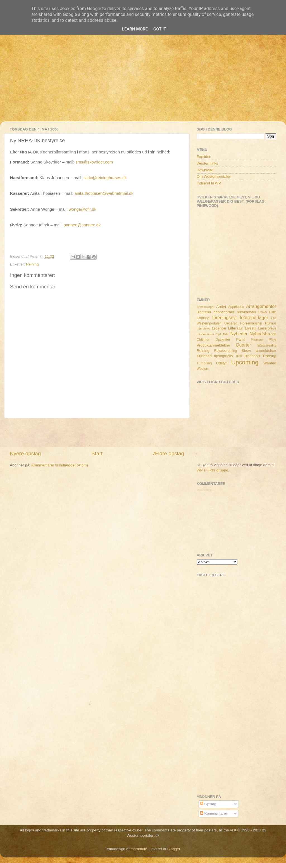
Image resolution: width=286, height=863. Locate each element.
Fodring (203, 318)
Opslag (208, 804)
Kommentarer (213, 813)
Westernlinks (207, 163)
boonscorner (223, 312)
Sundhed (204, 356)
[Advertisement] (143, 82)
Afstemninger (205, 307)
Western (203, 369)
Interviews (203, 328)
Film (273, 312)
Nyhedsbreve (263, 333)
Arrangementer (261, 306)
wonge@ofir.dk (82, 209)
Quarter (243, 344)
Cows (262, 312)
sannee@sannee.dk (82, 225)
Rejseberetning (225, 351)
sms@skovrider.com (94, 162)
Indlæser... (205, 490)
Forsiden (204, 157)
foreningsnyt (224, 317)
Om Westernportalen (214, 176)
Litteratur (235, 328)
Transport (252, 356)
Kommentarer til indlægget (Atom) (59, 465)
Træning (269, 356)
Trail (238, 356)
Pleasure (257, 339)
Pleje (272, 340)
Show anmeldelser (259, 350)
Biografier (204, 312)
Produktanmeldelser (213, 345)
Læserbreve (267, 328)
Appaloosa (236, 307)
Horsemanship (251, 323)
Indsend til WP (209, 183)
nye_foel (222, 334)
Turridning (204, 363)
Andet (221, 307)
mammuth (138, 849)
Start (97, 453)
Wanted (269, 363)
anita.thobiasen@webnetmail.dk (104, 193)
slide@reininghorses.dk (105, 178)
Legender (219, 328)
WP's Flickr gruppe (212, 470)
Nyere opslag (25, 453)
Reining (32, 264)
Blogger (173, 849)
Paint (240, 339)
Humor (271, 323)
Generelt (230, 323)
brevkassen (246, 312)
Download (205, 170)
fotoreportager (254, 317)
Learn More (135, 29)
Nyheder (238, 333)
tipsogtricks (223, 356)
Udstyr (221, 363)
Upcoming (244, 362)
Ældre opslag (168, 453)
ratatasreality (266, 345)
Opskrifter (222, 340)
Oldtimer (203, 340)
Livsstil (250, 328)
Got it (159, 29)
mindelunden (205, 334)
